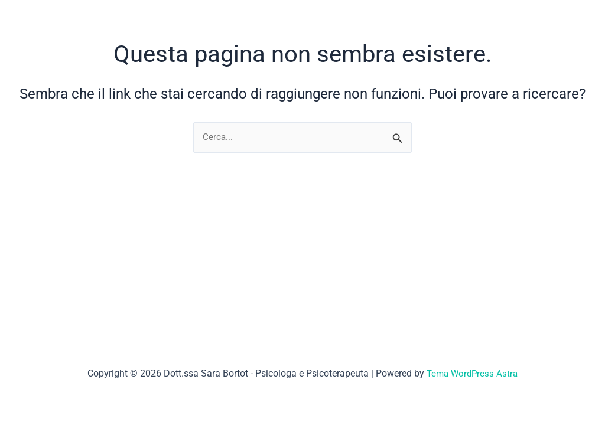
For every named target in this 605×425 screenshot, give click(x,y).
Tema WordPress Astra (472, 373)
